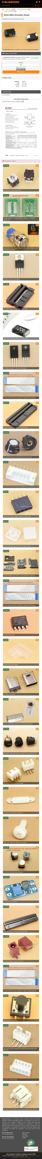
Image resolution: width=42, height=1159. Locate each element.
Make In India (16, 1122)
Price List (24, 1134)
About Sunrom (26, 1132)
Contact (24, 1137)
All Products (10, 9)
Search (37, 5)
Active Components (23, 9)
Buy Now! (21, 72)
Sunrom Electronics (7, 1132)
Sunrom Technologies (8, 1136)
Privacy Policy (19, 1157)
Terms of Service (26, 1157)
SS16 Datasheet (6, 95)
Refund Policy (30, 1155)
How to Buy (25, 1136)
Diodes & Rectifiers (10, 11)
